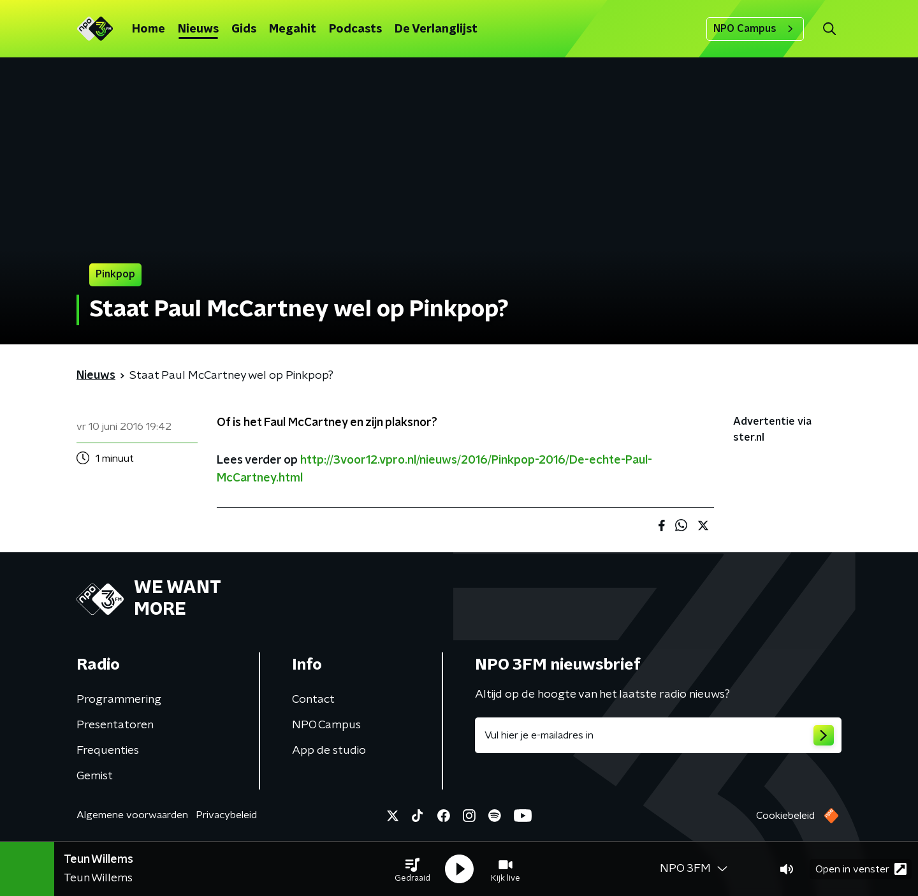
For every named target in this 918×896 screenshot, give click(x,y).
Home (148, 29)
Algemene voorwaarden (132, 815)
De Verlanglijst (436, 29)
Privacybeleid (226, 815)
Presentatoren (115, 725)
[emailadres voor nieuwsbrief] (658, 735)
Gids (243, 29)
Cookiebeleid (785, 816)
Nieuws (198, 29)
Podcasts (355, 29)
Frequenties (107, 750)
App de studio (329, 750)
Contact (313, 699)
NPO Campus (755, 28)
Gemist (94, 776)
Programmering (118, 699)
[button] (412, 869)
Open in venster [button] (861, 869)
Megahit (292, 29)
